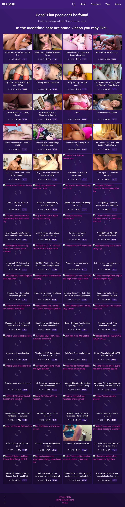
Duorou (8, 4)
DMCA (65, 503)
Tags (107, 4)
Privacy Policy (65, 497)
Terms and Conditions (65, 500)
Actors (118, 4)
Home (83, 4)
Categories (96, 4)
